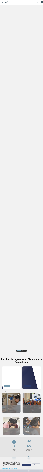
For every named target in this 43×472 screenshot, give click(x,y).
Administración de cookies (13, 468)
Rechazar (36, 464)
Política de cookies (5, 468)
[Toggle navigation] (38, 2)
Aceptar (26, 464)
